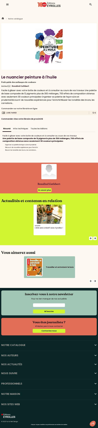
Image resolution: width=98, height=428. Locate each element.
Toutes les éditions (39, 128)
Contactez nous (49, 331)
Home (2, 19)
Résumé (7, 128)
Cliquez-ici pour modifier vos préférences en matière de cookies (49, 424)
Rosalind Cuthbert (20, 86)
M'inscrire (49, 311)
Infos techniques (20, 128)
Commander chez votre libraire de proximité (22, 119)
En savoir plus (44, 190)
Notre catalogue (15, 18)
